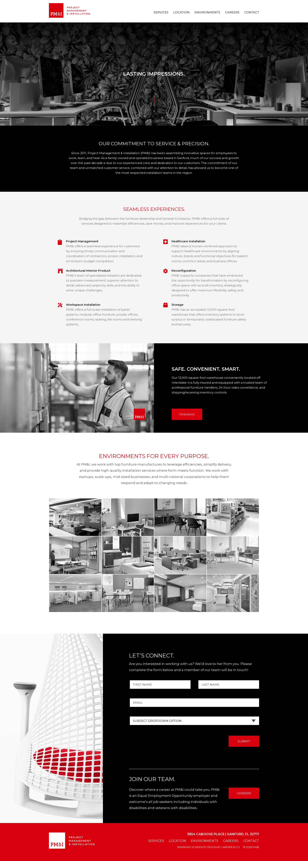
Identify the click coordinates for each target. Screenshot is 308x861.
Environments (207, 12)
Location (181, 12)
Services (161, 12)
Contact (251, 12)
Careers (232, 12)
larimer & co (230, 847)
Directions (186, 414)
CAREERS (244, 793)
